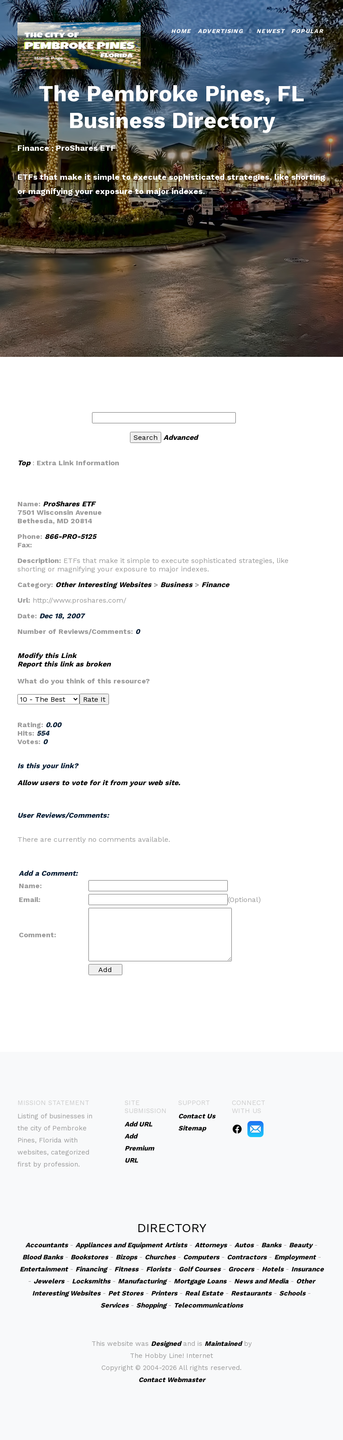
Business (176, 584)
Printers (164, 1293)
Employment (295, 1257)
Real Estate (204, 1293)
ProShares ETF (69, 504)
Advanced (180, 437)
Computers (201, 1257)
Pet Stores (125, 1293)
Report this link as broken (64, 664)
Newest (270, 28)
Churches (160, 1257)
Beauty (300, 1245)
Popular (307, 28)
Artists (176, 1245)
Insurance (307, 1269)
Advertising (220, 28)
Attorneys (211, 1245)
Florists (158, 1269)
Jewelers (48, 1281)
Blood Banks (42, 1257)
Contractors (247, 1257)
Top (23, 463)
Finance (215, 584)
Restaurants (251, 1293)
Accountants (46, 1245)
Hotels (273, 1269)
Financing (91, 1269)
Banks (271, 1245)
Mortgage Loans (200, 1281)
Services (114, 1305)
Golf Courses (200, 1269)
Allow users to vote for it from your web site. (98, 782)
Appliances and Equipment (119, 1245)
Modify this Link (46, 655)
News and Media (261, 1281)
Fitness (126, 1269)
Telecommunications (208, 1305)
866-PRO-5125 (70, 536)
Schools (292, 1293)
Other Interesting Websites (103, 584)
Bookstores (89, 1257)
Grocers (241, 1269)
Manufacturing (142, 1281)
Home (181, 28)
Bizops (126, 1257)
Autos (244, 1245)
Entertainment (44, 1269)
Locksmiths (91, 1281)
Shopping (151, 1305)
